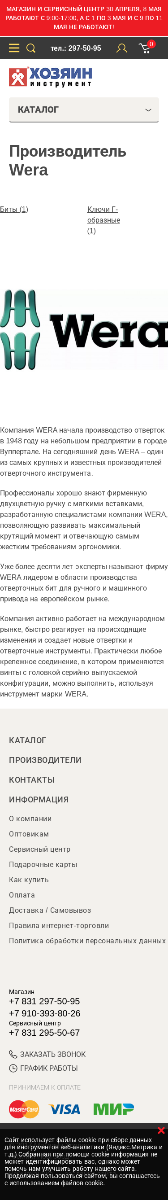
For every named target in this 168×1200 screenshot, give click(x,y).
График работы (43, 1068)
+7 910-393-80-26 (45, 1013)
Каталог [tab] (85, 109)
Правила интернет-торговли (59, 925)
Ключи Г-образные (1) (103, 220)
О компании (30, 819)
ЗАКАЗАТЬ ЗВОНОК (47, 1054)
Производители (45, 760)
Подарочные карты (43, 864)
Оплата (22, 895)
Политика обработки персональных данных (87, 941)
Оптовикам (29, 834)
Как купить (29, 880)
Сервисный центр (40, 849)
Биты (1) (14, 209)
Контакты (32, 779)
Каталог (28, 740)
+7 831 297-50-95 (44, 1001)
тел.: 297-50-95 (76, 48)
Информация (39, 799)
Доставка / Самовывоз (50, 910)
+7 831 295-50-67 (44, 1033)
